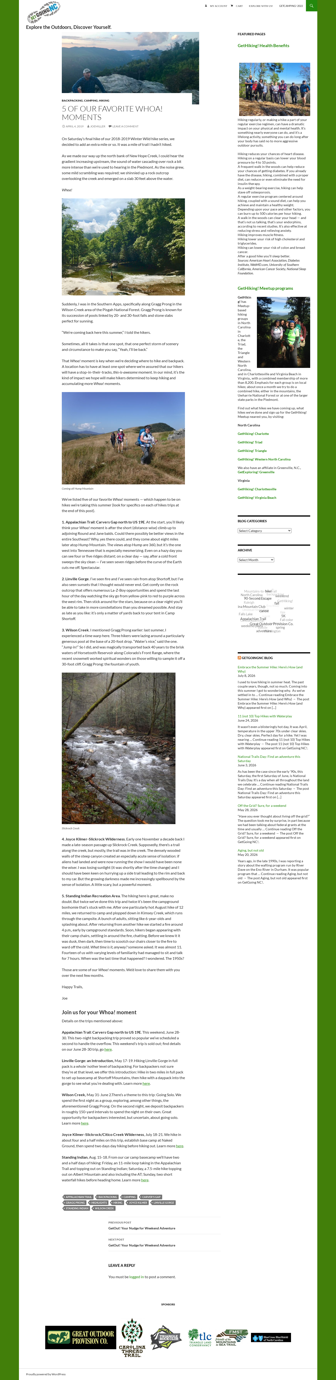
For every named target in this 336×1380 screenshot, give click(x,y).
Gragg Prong (75, 1202)
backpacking (108, 1196)
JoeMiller (97, 126)
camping (130, 1196)
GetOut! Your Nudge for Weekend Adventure (164, 1225)
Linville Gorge (164, 1202)
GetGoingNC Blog (257, 658)
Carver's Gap (151, 1196)
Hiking (104, 100)
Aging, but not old (251, 850)
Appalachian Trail (79, 1196)
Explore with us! (261, 5)
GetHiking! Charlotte (253, 434)
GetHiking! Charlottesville (257, 489)
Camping (91, 100)
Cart (239, 5)
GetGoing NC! (44, 14)
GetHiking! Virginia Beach (257, 498)
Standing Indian (77, 1208)
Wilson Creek (104, 1208)
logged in (136, 1276)
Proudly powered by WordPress (46, 1374)
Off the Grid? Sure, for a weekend (262, 806)
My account (218, 5)
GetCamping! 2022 (291, 5)
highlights (99, 1202)
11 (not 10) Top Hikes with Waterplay (265, 716)
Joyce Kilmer (138, 1202)
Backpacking (72, 100)
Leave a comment (125, 126)
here (108, 1049)
